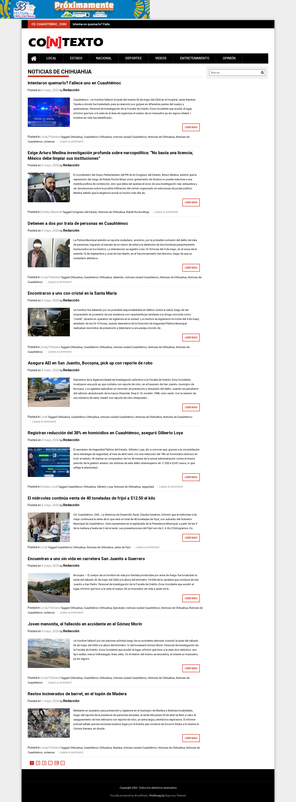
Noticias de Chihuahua (161, 136)
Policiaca (54, 136)
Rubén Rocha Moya (137, 212)
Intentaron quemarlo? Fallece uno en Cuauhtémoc (107, 24)
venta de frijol (122, 547)
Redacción (71, 90)
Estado (76, 58)
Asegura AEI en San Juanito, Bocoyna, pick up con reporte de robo (90, 363)
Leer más (191, 127)
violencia (49, 141)
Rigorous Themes (175, 795)
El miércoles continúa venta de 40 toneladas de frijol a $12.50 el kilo (91, 498)
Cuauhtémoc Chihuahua (98, 136)
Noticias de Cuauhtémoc (177, 416)
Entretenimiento (194, 58)
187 (57, 763)
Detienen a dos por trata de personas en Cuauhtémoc (78, 223)
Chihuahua (76, 136)
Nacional (104, 58)
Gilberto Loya (105, 486)
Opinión (229, 58)
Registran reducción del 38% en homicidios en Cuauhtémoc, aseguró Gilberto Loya (105, 432)
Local (51, 58)
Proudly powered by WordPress (129, 795)
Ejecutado (119, 607)
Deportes (133, 58)
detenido (118, 277)
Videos (160, 58)
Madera (117, 747)
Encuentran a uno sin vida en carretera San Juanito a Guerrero (86, 558)
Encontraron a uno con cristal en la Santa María (72, 293)
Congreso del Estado (84, 212)
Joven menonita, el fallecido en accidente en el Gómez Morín (85, 624)
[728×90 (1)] (75, 17)
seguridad (148, 486)
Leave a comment (71, 141)
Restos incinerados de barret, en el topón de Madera (77, 693)
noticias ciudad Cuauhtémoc (130, 136)
